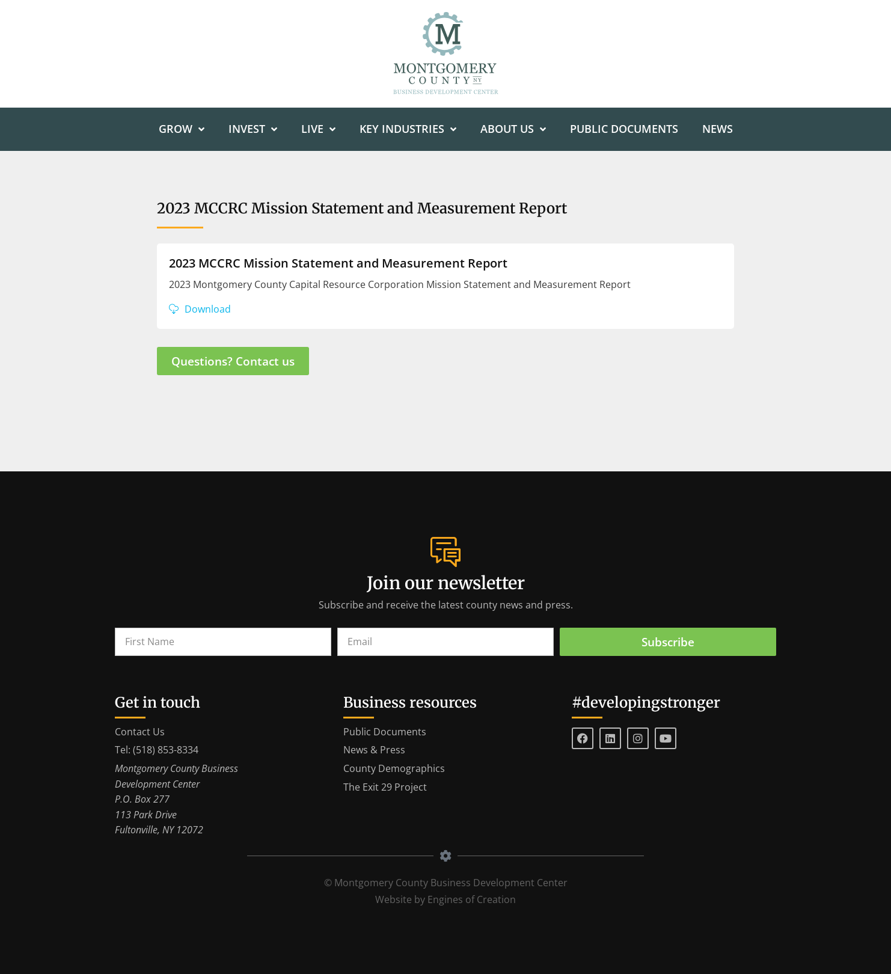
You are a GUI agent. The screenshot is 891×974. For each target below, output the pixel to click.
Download (208, 309)
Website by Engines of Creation (445, 899)
